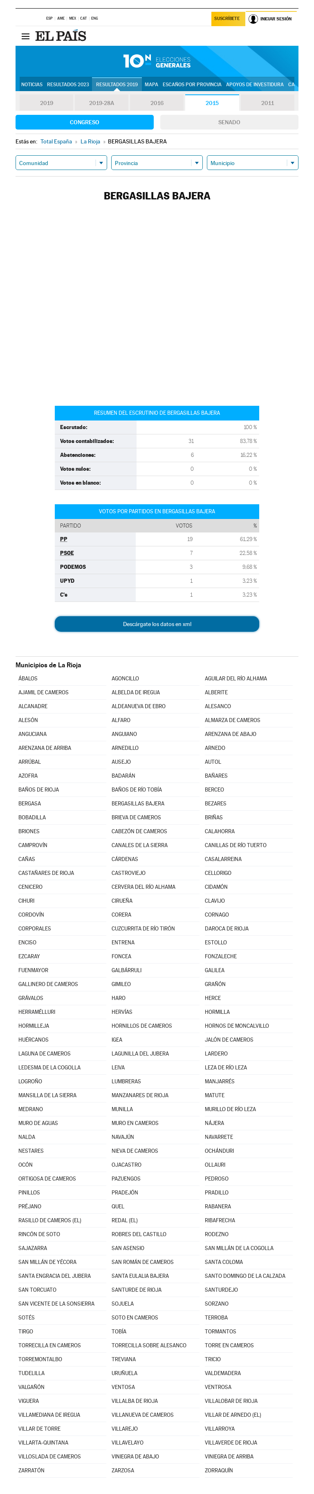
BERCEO (214, 790)
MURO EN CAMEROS (135, 1123)
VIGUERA (28, 1401)
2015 (212, 103)
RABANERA (218, 1206)
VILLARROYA (220, 1429)
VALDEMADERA (223, 1373)
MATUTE (214, 1095)
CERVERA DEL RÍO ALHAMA (143, 887)
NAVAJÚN (123, 1137)
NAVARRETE (219, 1137)
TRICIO (213, 1359)
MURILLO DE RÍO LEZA (230, 1109)
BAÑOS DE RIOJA (38, 790)
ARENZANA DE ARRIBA (44, 748)
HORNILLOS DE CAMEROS (142, 1026)
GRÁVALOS (30, 998)
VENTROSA (218, 1387)
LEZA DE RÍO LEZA (226, 1068)
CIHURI (26, 901)
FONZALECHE (221, 956)
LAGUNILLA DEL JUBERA (140, 1054)
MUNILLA (122, 1109)
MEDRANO (30, 1109)
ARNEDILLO (125, 748)
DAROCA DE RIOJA (227, 929)
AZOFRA (28, 776)
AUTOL (213, 762)
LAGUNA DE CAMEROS (44, 1054)
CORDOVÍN (31, 915)
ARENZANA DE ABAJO (230, 734)
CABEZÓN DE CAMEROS (139, 831)
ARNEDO (215, 748)
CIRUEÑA (122, 901)
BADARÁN (123, 776)
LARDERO (216, 1054)
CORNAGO (217, 915)
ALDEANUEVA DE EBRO (139, 706)
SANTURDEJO (221, 1290)
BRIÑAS (214, 817)
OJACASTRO (126, 1165)
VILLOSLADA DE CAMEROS (49, 1457)
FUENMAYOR (33, 970)
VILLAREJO (125, 1429)
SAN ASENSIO (128, 1248)
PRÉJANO (29, 1206)
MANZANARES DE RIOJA (140, 1095)
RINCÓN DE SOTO (39, 1234)
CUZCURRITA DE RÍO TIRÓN (143, 929)
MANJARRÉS (220, 1081)
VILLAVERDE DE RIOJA (231, 1443)
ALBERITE (216, 692)
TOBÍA (119, 1331)
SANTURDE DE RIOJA (136, 1290)
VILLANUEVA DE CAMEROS (143, 1415)
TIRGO (25, 1331)
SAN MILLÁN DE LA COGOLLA (239, 1248)
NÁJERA (214, 1123)
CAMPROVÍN (32, 845)
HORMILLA (217, 1012)
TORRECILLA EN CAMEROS (49, 1345)
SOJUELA (123, 1304)
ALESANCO (218, 706)
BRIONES (29, 831)
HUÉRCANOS (33, 1040)
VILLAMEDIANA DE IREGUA (49, 1415)
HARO (119, 998)
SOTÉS (26, 1318)
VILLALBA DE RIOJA (135, 1401)
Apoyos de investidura (255, 84)
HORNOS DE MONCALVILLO (237, 1026)
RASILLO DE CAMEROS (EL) (49, 1220)
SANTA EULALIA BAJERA (140, 1276)
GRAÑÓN (215, 984)
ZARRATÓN (31, 1470)
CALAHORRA (220, 831)
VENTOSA (123, 1387)
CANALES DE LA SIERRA (140, 845)
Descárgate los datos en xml (157, 624)
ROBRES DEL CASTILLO (139, 1234)
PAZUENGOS (126, 1179)
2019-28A (101, 103)
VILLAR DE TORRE (39, 1429)
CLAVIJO (215, 901)
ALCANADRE (32, 706)
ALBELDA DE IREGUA (136, 692)
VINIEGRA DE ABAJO (135, 1457)
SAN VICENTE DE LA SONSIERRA (56, 1304)
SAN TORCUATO (37, 1290)
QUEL (118, 1206)
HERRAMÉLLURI (36, 1012)
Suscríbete (227, 19)
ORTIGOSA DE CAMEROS (47, 1179)
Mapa (151, 84)
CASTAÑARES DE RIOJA (46, 873)
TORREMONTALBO (40, 1359)
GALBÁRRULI (126, 970)
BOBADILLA (32, 817)
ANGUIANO (124, 734)
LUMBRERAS (126, 1081)
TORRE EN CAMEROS (229, 1345)
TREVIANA (124, 1359)
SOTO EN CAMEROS (135, 1318)
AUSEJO (121, 762)
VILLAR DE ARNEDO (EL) (233, 1415)
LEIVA (118, 1068)
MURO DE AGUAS (38, 1123)
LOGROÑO (30, 1081)
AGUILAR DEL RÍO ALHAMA (236, 678)
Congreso (84, 122)
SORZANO (217, 1304)
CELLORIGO (218, 873)
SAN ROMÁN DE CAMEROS (143, 1262)
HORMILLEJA (33, 1026)
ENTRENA (123, 942)
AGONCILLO (125, 678)
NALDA (26, 1137)
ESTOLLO (216, 942)
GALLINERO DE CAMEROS (48, 984)
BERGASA (29, 804)
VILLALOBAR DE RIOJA (231, 1401)
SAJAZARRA (32, 1248)
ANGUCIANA (32, 734)
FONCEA (121, 956)
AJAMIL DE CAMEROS (43, 692)
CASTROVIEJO (129, 873)
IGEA (117, 1040)
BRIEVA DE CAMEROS (136, 817)
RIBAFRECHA (220, 1220)
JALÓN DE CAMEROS (229, 1040)
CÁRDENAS (125, 859)
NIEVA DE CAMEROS (135, 1151)
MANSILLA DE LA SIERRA (47, 1095)
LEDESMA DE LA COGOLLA (49, 1068)
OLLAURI (215, 1165)
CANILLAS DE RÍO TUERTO (236, 845)
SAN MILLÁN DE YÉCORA (47, 1262)
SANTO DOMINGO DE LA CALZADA (245, 1276)
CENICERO (30, 887)
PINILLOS (29, 1193)
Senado (229, 122)
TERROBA (216, 1318)
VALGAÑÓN (31, 1387)
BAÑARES (216, 776)
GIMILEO (121, 984)
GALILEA (214, 970)
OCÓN (25, 1165)
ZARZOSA (123, 1470)
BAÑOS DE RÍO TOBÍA (137, 790)
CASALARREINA (223, 859)
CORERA (121, 915)
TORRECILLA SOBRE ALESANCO (149, 1345)
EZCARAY (29, 956)
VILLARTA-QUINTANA (43, 1443)
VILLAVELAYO (128, 1443)
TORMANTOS (220, 1331)
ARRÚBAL (29, 762)
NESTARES (31, 1151)
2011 (267, 103)
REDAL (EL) (125, 1220)
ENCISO (27, 942)
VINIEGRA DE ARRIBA (229, 1457)
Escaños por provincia (192, 84)
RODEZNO (217, 1234)
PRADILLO (217, 1193)
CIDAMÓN (216, 887)
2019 (46, 103)
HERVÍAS (122, 1012)
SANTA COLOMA (224, 1262)
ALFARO (121, 720)
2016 (157, 103)
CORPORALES (34, 929)
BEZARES (216, 804)
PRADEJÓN (125, 1193)
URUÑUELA (124, 1373)
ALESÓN (28, 720)
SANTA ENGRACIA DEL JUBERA (54, 1276)
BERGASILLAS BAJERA (138, 804)
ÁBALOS (28, 678)
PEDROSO (217, 1179)
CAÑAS (26, 859)
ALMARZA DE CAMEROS (232, 720)
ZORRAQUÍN (219, 1470)
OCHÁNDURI (219, 1151)
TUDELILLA (31, 1373)
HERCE (213, 998)
